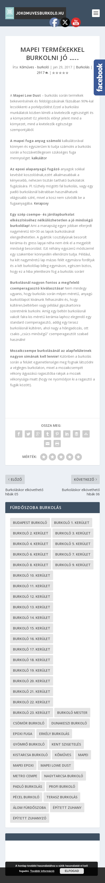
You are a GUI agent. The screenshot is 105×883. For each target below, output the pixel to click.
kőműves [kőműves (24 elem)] (63, 755)
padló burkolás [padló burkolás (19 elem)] (27, 786)
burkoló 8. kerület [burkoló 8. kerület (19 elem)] (30, 565)
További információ (42, 871)
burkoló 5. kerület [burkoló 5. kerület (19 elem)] (73, 543)
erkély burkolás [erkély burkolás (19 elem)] (54, 733)
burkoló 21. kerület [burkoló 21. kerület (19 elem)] (31, 691)
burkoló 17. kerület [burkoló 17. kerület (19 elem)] (31, 649)
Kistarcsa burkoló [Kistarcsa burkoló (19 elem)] (30, 755)
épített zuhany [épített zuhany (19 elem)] (67, 807)
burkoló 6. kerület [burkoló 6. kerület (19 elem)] (30, 554)
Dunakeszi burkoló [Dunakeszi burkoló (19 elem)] (69, 723)
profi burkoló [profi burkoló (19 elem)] (62, 786)
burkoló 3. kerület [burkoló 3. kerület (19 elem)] (73, 533)
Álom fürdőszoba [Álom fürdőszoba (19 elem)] (29, 807)
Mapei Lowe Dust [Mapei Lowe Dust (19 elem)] (56, 765)
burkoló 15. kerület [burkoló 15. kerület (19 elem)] (31, 628)
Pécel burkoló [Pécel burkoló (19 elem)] (26, 797)
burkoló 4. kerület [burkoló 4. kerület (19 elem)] (30, 543)
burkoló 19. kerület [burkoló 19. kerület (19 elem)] (31, 670)
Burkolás (83, 67)
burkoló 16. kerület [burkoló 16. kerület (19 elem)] (31, 638)
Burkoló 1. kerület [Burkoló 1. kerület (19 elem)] (71, 522)
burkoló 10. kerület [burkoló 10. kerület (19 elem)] (31, 575)
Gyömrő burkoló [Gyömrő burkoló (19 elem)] (29, 744)
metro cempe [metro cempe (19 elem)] (25, 776)
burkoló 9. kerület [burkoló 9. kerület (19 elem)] (73, 565)
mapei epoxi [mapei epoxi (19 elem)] (23, 765)
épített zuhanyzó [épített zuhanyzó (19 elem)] (29, 818)
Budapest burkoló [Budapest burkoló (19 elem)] (30, 522)
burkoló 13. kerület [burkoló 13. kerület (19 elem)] (31, 607)
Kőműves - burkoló (34, 67)
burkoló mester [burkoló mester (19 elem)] (72, 712)
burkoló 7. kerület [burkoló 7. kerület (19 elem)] (73, 554)
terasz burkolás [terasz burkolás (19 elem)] (61, 797)
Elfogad (72, 871)
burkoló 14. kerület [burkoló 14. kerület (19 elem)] (31, 617)
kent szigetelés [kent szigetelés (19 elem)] (66, 744)
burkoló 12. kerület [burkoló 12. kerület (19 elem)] (31, 596)
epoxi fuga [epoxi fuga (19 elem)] (22, 733)
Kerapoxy (41, 203)
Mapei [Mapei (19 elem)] (83, 755)
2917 (42, 72)
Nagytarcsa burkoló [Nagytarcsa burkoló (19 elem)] (63, 776)
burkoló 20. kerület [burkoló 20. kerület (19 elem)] (31, 681)
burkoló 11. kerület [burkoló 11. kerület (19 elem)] (31, 586)
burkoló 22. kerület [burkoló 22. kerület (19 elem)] (31, 702)
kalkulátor (39, 158)
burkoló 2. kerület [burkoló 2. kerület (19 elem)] (30, 533)
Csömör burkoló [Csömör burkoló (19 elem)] (28, 723)
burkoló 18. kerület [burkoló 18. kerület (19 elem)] (31, 660)
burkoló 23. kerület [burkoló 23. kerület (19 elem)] (31, 712)
